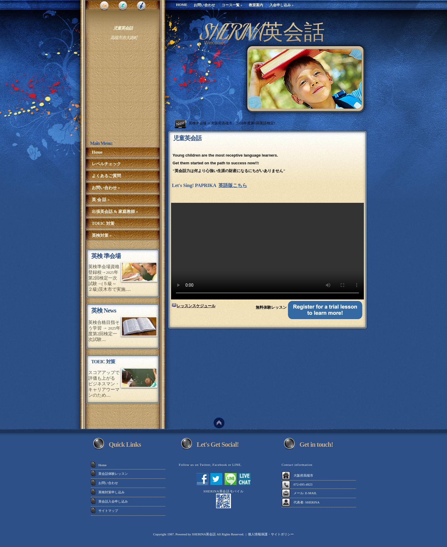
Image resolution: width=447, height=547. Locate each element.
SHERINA (312, 502)
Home (102, 465)
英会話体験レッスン (113, 473)
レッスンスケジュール (196, 306)
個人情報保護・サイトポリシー (271, 534)
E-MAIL (311, 493)
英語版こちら (232, 185)
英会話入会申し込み (113, 501)
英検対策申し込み (111, 492)
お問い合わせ (108, 483)
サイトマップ (108, 510)
